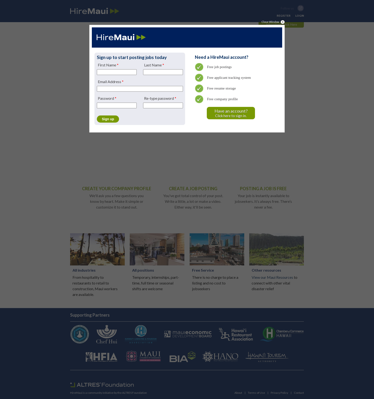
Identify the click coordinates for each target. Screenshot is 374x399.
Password (107, 98)
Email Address (111, 82)
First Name (108, 65)
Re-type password (160, 98)
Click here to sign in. (231, 112)
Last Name (154, 65)
